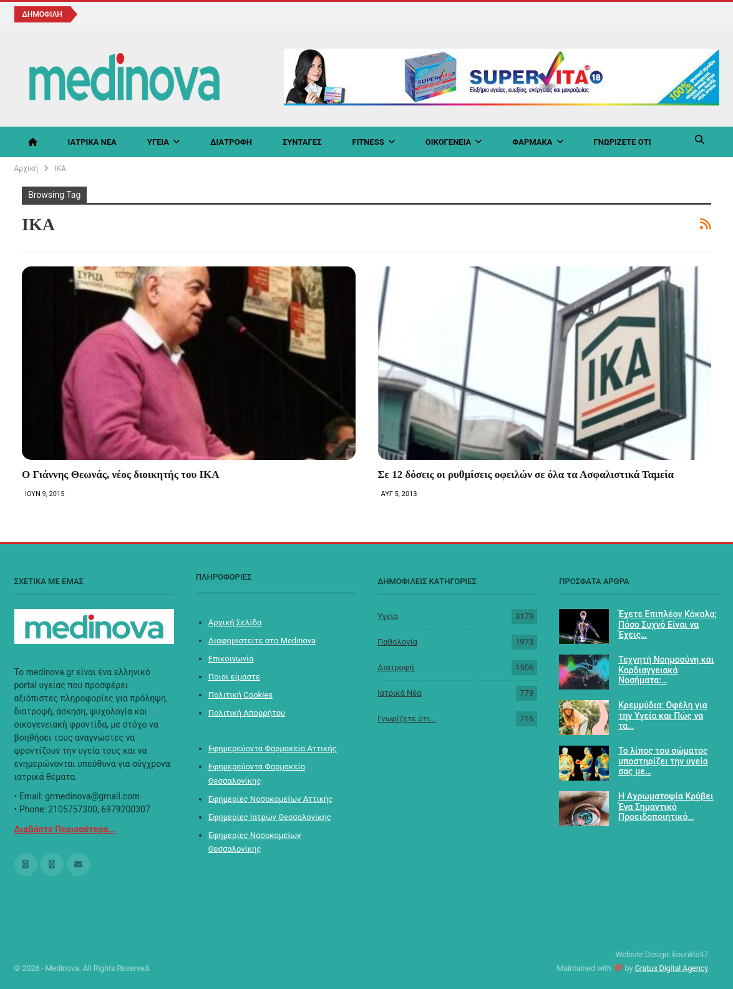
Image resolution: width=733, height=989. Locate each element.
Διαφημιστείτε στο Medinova (262, 640)
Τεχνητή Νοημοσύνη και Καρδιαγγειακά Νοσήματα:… (666, 670)
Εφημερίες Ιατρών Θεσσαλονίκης (269, 817)
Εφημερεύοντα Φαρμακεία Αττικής (272, 748)
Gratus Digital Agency (671, 968)
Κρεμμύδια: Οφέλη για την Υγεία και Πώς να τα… (662, 715)
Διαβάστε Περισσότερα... (65, 829)
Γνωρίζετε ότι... (406, 718)
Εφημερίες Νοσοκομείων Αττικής (270, 799)
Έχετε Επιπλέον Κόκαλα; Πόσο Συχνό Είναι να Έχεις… (667, 624)
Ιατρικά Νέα (92, 142)
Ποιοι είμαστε (234, 676)
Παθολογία (397, 641)
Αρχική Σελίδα (235, 622)
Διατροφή (231, 142)
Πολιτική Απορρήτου (246, 713)
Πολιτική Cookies (240, 694)
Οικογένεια (448, 142)
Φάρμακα (532, 142)
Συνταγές (302, 142)
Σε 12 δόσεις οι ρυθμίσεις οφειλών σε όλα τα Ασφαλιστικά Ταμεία (526, 474)
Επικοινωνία (231, 658)
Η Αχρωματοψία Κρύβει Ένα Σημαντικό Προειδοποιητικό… (665, 806)
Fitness (368, 142)
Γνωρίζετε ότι (622, 142)
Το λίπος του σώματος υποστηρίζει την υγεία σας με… (662, 761)
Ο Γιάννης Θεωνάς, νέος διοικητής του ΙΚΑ (121, 474)
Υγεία (158, 142)
